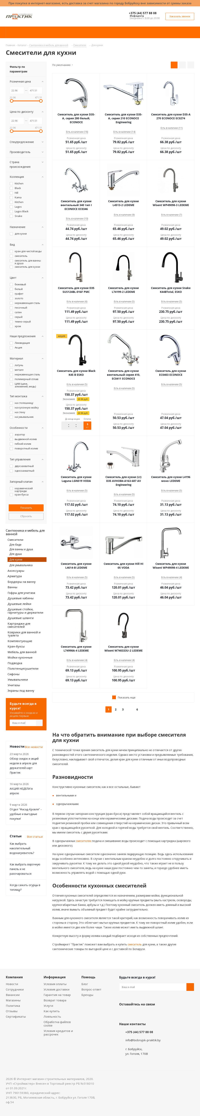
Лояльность (52, 1016)
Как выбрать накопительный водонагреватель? (22, 848)
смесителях (83, 841)
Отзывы (11, 1011)
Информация (55, 977)
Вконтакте (123, 1013)
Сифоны (13, 674)
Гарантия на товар (57, 995)
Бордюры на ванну (22, 582)
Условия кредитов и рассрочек (58, 1032)
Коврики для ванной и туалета (24, 633)
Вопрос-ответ (91, 989)
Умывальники (18, 679)
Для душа (15, 554)
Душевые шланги (21, 618)
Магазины (13, 1000)
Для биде (15, 544)
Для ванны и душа (21, 549)
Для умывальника (21, 565)
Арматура (15, 576)
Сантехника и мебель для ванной (25, 532)
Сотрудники (15, 989)
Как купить (52, 1011)
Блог (84, 984)
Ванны (12, 587)
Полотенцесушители (23, 668)
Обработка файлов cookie (57, 1023)
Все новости (34, 747)
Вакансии (13, 995)
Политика (13, 1006)
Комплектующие (20, 641)
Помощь (88, 977)
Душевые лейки (19, 604)
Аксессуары (16, 571)
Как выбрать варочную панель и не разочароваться (25, 868)
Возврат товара (55, 1000)
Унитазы (14, 685)
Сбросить (26, 516)
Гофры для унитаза (21, 593)
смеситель (134, 944)
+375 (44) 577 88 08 (143, 13)
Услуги (48, 1006)
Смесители (15, 540)
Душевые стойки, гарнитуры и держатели (25, 610)
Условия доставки (56, 989)
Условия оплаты (55, 984)
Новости (12, 984)
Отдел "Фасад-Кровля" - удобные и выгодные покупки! (26, 813)
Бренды (87, 995)
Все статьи (35, 836)
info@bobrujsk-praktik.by (143, 1040)
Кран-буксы (16, 646)
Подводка (15, 663)
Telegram (152, 1013)
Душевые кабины (21, 598)
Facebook (133, 1013)
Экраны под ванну (21, 690)
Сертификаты (16, 1016)
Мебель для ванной (22, 652)
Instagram (142, 1013)
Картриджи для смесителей (19, 625)
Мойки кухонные (20, 657)
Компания (14, 977)
